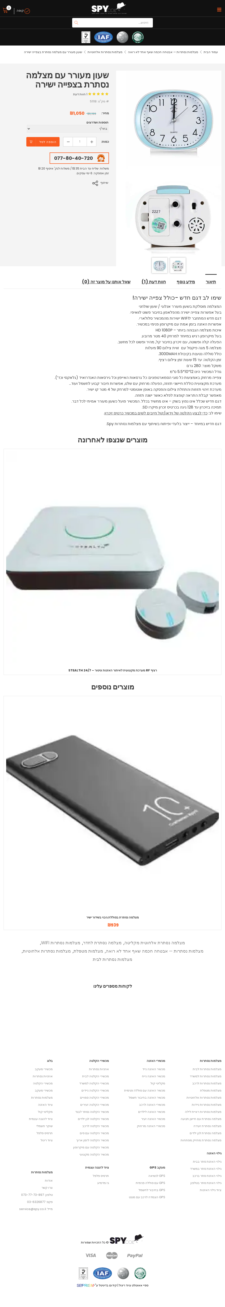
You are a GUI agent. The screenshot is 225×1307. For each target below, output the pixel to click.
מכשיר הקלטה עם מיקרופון (91, 1147)
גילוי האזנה (214, 1153)
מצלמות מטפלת (88, 951)
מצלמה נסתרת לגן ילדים (205, 1133)
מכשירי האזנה (156, 1061)
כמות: (105, 141)
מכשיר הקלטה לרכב (95, 1126)
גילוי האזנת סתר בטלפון (205, 1183)
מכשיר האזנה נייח (153, 1076)
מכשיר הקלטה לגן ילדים (93, 1119)
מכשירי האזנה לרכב (152, 1105)
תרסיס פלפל (45, 1133)
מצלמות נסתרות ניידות (206, 1105)
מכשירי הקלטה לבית (95, 1076)
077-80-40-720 (73, 158)
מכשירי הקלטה (43, 1083)
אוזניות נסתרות (43, 1076)
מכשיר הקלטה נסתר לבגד (92, 1112)
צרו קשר (47, 1188)
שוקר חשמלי (44, 1126)
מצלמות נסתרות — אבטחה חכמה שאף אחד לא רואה (163, 52)
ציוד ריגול (47, 1140)
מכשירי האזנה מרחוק (151, 1126)
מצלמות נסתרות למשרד (205, 1076)
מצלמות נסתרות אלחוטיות (104, 52)
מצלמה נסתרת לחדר (102, 943)
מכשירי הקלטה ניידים (95, 1090)
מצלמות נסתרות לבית (112, 960)
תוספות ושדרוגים (97, 122)
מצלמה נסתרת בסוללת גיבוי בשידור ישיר (112, 917)
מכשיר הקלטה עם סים (94, 1133)
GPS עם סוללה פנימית (150, 1183)
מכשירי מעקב (44, 1069)
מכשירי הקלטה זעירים (94, 1105)
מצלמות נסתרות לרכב (206, 1083)
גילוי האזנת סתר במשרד (205, 1169)
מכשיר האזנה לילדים (151, 1112)
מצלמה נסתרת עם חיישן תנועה (201, 1119)
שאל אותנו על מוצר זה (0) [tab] (105, 282)
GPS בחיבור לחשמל (152, 1190)
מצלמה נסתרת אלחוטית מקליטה (154, 943)
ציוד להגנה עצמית (41, 1119)
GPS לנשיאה (156, 1176)
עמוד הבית (211, 52)
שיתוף (105, 182)
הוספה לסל (47, 142)
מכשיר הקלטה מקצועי (94, 1154)
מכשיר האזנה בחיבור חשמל (147, 1098)
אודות (49, 1181)
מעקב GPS (157, 1167)
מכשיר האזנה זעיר (153, 1119)
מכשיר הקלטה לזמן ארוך (92, 1140)
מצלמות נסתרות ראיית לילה (203, 1112)
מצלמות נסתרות (42, 1098)
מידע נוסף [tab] (186, 282)
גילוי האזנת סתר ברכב (206, 1176)
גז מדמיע (103, 1183)
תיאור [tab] (211, 282)
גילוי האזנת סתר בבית (207, 1162)
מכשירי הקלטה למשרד (94, 1083)
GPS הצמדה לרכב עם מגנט (147, 1197)
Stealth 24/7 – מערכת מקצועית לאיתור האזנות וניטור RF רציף (112, 670)
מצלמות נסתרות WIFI (60, 943)
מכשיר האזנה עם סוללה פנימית (144, 1090)
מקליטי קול (45, 1112)
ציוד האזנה (45, 1105)
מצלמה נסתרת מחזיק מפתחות (201, 1140)
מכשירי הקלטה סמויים (94, 1098)
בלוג (50, 1061)
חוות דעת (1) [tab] (154, 282)
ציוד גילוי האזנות (210, 1190)
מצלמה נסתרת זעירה (207, 1126)
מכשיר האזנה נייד (153, 1069)
